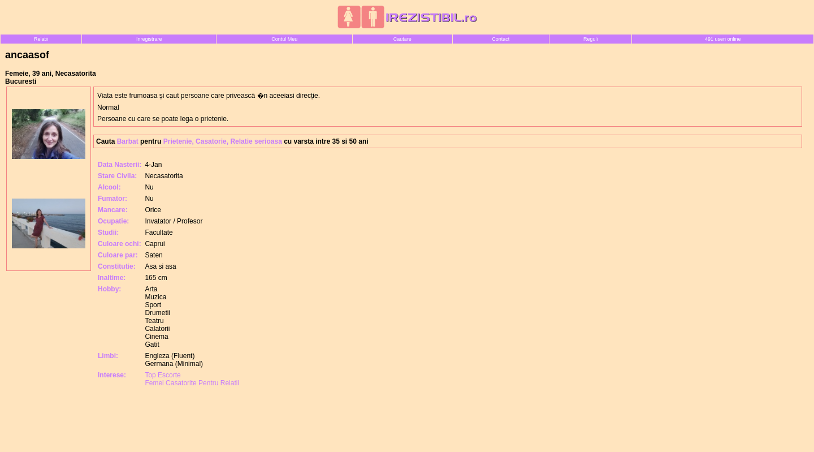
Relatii (41, 39)
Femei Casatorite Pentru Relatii (192, 383)
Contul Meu (284, 39)
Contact (500, 39)
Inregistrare (149, 39)
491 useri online (723, 39)
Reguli (590, 39)
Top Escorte (162, 375)
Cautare (402, 39)
